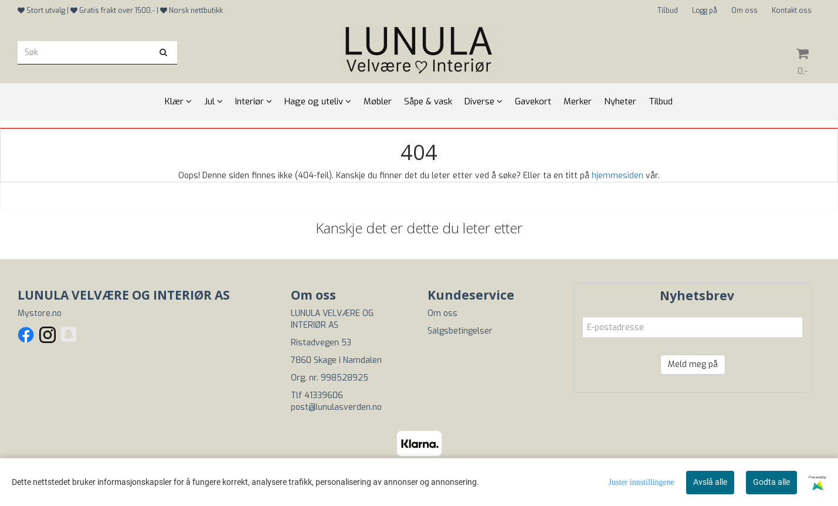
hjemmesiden (617, 175)
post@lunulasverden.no (336, 407)
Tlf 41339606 (317, 395)
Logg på (704, 10)
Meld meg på (693, 364)
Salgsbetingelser (460, 331)
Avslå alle (710, 482)
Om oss (744, 10)
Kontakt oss (792, 10)
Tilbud (667, 10)
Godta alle (771, 482)
